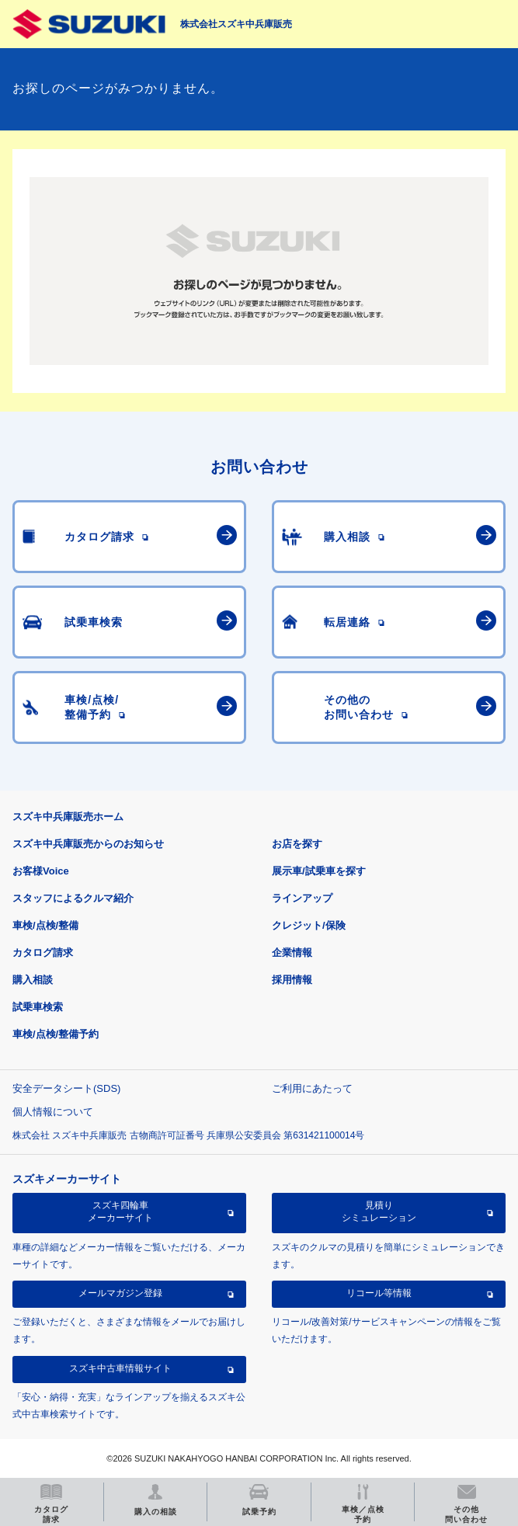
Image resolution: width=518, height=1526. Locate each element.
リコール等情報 (379, 1293)
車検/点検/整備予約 (55, 1034)
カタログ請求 (42, 952)
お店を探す (297, 844)
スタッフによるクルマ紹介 (73, 898)
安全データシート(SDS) (66, 1088)
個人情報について (52, 1112)
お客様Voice (40, 871)
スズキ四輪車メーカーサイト (120, 1211)
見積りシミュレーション (379, 1211)
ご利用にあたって (312, 1088)
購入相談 (32, 979)
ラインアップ (302, 898)
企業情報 (292, 952)
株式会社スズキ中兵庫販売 (236, 24)
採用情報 (292, 979)
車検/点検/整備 (45, 925)
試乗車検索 (37, 1007)
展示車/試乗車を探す (319, 871)
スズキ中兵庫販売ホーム (67, 816)
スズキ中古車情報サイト (120, 1368)
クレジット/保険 (309, 925)
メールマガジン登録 (120, 1293)
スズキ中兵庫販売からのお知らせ (88, 844)
